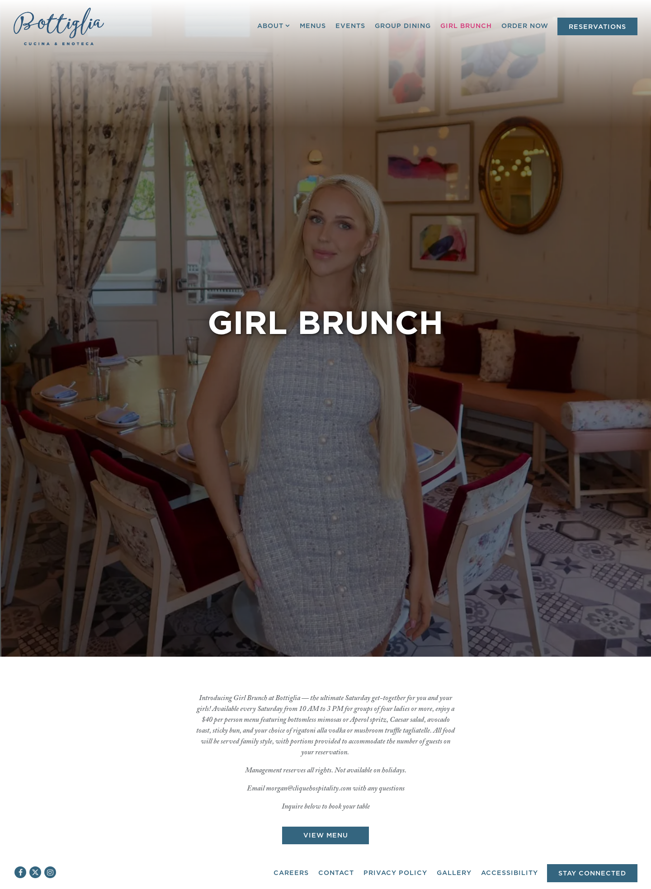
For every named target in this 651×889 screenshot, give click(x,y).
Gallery (454, 873)
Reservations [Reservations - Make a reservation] (597, 27)
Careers (291, 873)
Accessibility (509, 873)
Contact (336, 873)
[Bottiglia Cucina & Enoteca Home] (59, 26)
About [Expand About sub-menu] (274, 25)
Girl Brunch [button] (466, 26)
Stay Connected (592, 873)
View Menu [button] (325, 784)
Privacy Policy (395, 873)
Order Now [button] (524, 26)
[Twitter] (35, 872)
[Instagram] (50, 872)
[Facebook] (20, 872)
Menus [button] (313, 26)
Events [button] (350, 26)
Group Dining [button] (403, 26)
